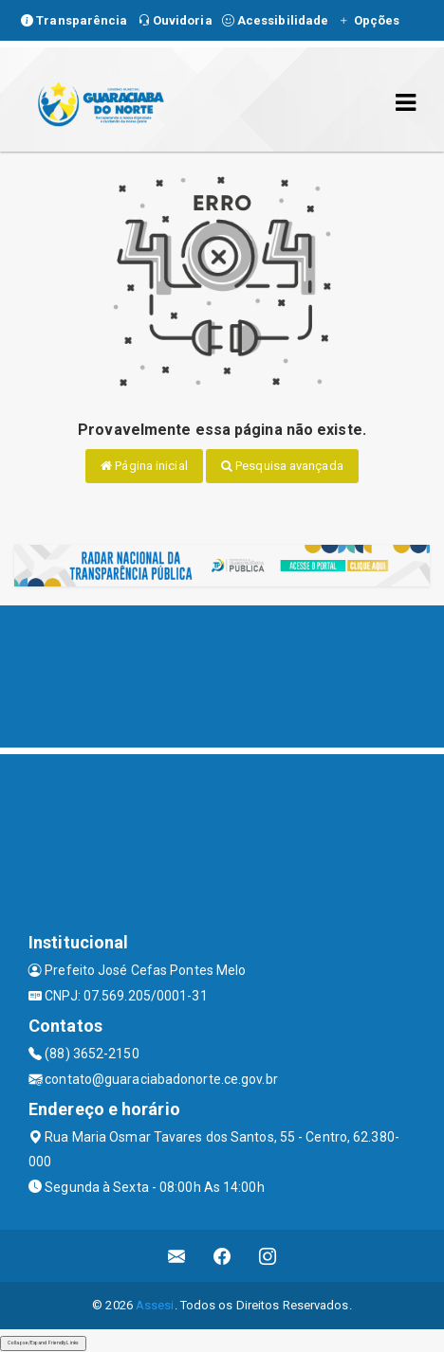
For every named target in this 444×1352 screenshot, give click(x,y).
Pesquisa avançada (282, 466)
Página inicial (144, 466)
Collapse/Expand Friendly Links (43, 1342)
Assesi (155, 1305)
